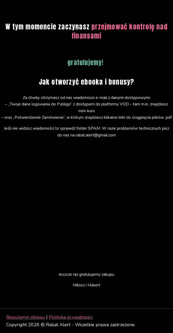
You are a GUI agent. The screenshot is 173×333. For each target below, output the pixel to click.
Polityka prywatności (71, 317)
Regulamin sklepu (25, 317)
